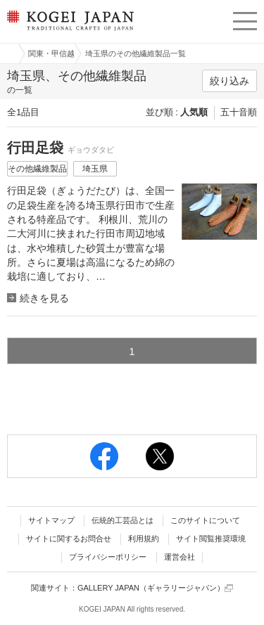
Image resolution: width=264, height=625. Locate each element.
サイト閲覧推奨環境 (211, 538)
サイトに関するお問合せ (68, 538)
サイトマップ (51, 520)
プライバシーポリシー (107, 557)
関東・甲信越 (51, 53)
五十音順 (238, 112)
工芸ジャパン (7, 53)
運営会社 (179, 557)
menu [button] (245, 19)
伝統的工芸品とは (122, 520)
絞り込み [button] (229, 80)
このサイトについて (205, 520)
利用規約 (143, 538)
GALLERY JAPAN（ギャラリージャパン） (155, 588)
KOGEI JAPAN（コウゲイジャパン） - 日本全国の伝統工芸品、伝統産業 (69, 32)
